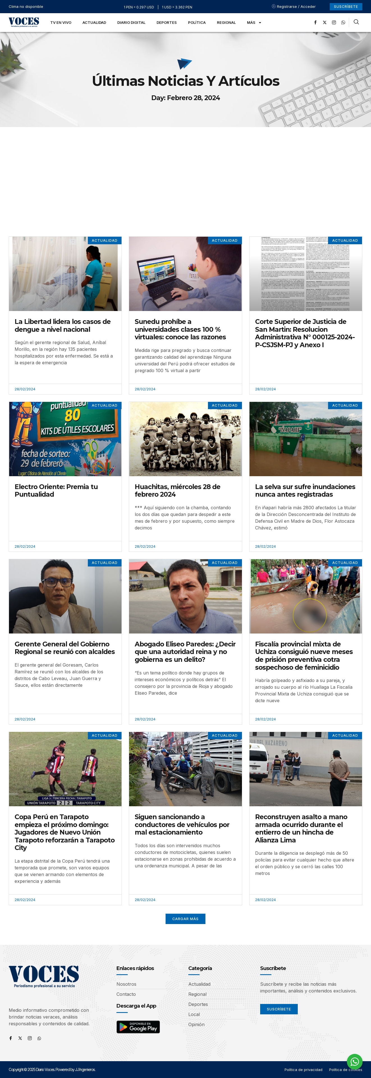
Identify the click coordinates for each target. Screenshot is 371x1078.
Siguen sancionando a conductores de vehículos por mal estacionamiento (182, 824)
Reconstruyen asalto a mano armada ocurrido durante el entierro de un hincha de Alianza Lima (301, 828)
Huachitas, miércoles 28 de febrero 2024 (177, 491)
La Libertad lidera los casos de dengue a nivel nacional (63, 325)
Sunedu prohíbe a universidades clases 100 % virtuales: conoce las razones (180, 329)
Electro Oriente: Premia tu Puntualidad (56, 491)
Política (197, 22)
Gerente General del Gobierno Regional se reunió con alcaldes (65, 648)
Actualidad (94, 22)
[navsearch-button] (356, 22)
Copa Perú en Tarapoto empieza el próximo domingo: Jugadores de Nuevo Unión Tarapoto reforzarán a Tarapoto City (64, 832)
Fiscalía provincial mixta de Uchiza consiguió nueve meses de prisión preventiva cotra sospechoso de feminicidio (304, 655)
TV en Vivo (60, 22)
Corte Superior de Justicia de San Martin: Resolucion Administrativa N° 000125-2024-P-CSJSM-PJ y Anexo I (305, 333)
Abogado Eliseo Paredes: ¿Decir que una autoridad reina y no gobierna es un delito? (185, 652)
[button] (186, 919)
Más (254, 22)
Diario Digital (131, 22)
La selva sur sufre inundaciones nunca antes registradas (305, 491)
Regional (226, 22)
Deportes (167, 22)
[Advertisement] (185, 169)
